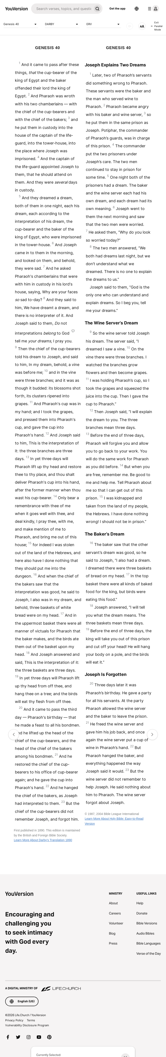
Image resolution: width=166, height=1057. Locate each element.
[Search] (61, 8)
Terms (31, 1020)
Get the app (117, 8)
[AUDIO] (129, 26)
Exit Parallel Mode (157, 26)
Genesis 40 (20, 24)
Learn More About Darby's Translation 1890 (43, 840)
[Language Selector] (136, 8)
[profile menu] (152, 8)
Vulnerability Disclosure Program (27, 1025)
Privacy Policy (14, 1020)
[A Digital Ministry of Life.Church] (83, 986)
